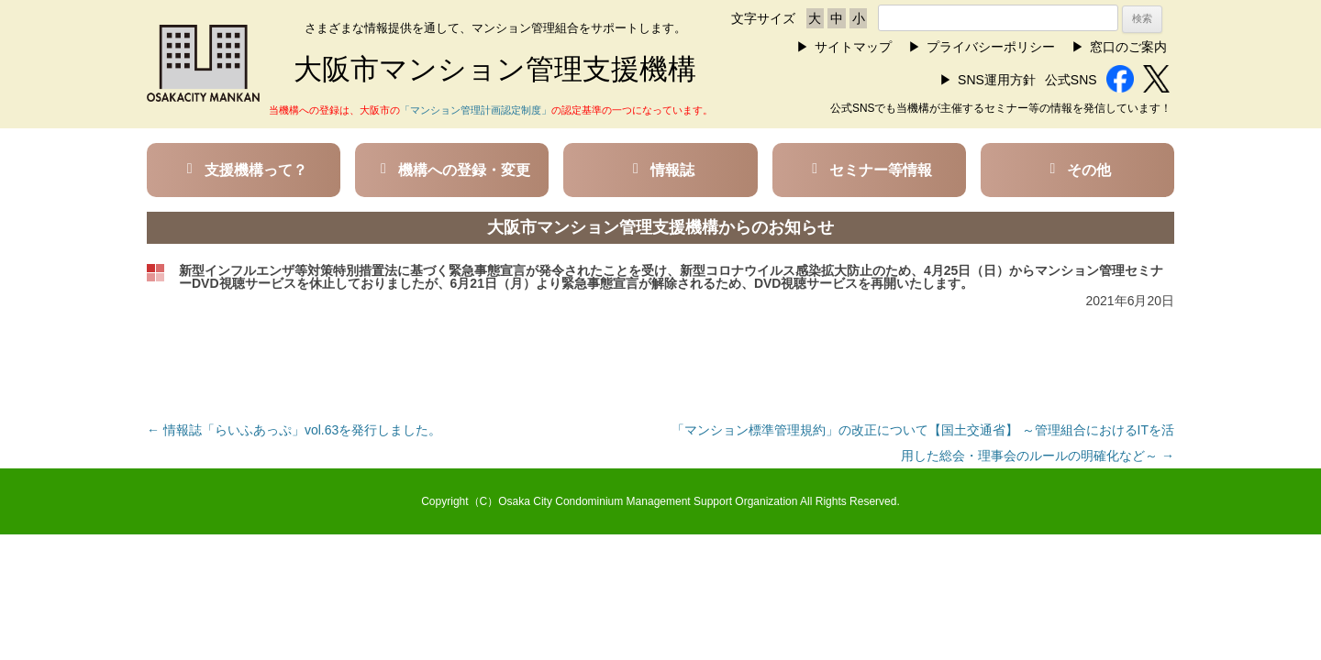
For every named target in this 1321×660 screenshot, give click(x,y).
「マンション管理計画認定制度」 (475, 110)
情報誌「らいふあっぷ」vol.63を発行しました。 (294, 430)
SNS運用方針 (997, 79)
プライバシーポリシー (991, 46)
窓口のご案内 (1128, 46)
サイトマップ (853, 46)
